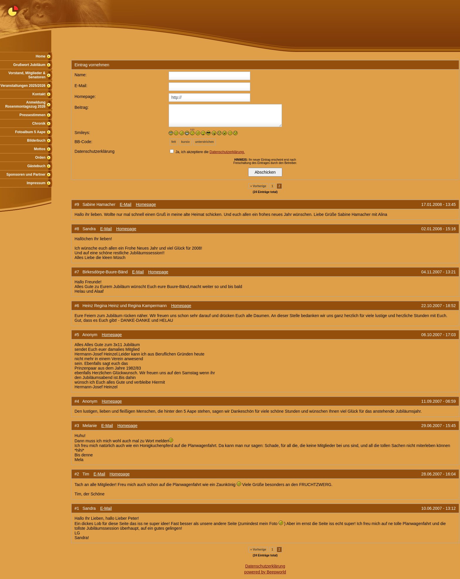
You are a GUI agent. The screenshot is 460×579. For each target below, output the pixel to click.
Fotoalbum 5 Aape (30, 132)
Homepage (146, 204)
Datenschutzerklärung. (227, 152)
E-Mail (125, 204)
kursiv (185, 141)
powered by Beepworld (265, 572)
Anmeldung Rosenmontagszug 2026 (25, 104)
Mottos (39, 149)
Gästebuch (36, 166)
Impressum (36, 183)
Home (40, 56)
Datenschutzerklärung (265, 566)
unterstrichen (204, 141)
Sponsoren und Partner (25, 174)
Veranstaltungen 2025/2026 (23, 86)
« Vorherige (258, 186)
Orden (40, 157)
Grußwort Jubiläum (29, 65)
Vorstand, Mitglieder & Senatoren (27, 75)
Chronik (38, 123)
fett (173, 141)
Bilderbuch (36, 140)
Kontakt (38, 94)
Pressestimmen (32, 115)
